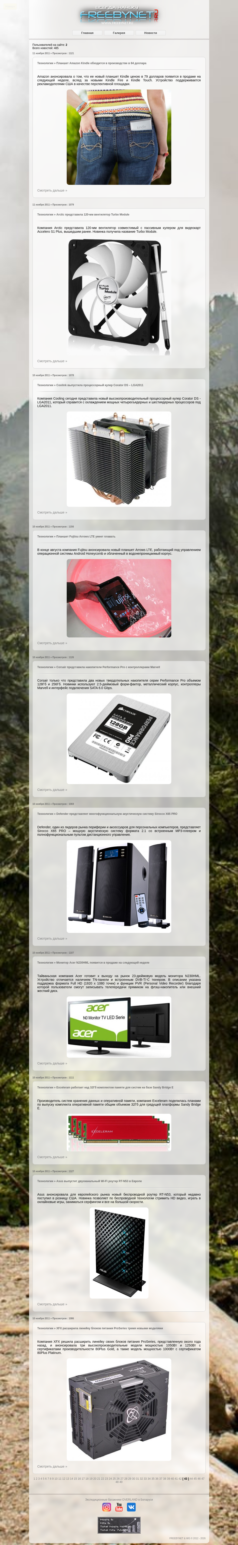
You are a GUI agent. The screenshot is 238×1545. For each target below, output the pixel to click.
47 (202, 1478)
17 (84, 1478)
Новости (150, 33)
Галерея (119, 33)
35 (153, 1478)
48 (117, 1482)
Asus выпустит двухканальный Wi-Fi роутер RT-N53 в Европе (99, 1181)
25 (115, 1478)
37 (161, 1478)
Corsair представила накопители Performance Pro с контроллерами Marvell (108, 667)
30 (134, 1478)
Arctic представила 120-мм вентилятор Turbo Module (92, 214)
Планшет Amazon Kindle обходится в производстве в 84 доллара (101, 63)
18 (87, 1478)
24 (111, 1478)
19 (91, 1478)
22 (103, 1478)
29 (130, 1478)
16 (80, 1478)
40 (173, 1478)
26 (118, 1478)
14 (72, 1478)
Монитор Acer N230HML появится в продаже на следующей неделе (102, 962)
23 (107, 1478)
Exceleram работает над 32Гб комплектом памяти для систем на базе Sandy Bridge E (115, 1087)
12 (64, 1478)
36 (157, 1478)
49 (120, 1482)
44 (192, 1478)
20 (95, 1478)
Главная (87, 33)
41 (177, 1478)
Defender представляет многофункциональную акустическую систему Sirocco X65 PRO (117, 814)
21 (99, 1478)
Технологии (45, 63)
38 (165, 1478)
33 (146, 1478)
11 (60, 1478)
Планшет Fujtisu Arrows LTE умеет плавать (86, 536)
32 (142, 1478)
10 (56, 1478)
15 (76, 1478)
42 (180, 1478)
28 (126, 1478)
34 (150, 1478)
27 (122, 1478)
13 (68, 1478)
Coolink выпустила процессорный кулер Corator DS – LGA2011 (99, 385)
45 (196, 1478)
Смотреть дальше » (52, 190)
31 (138, 1478)
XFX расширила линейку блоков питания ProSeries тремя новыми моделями (109, 1328)
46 (200, 1478)
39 (169, 1478)
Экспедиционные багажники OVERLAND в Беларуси (119, 1499)
